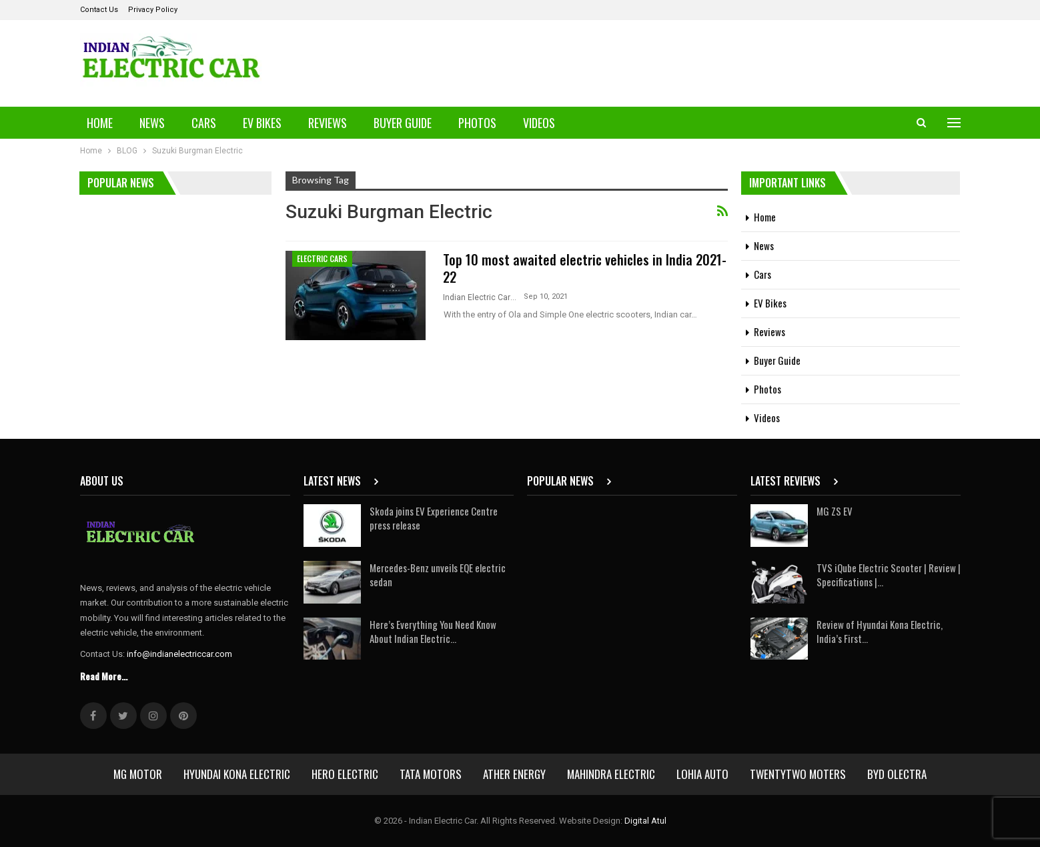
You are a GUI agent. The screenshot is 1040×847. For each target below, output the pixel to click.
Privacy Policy (152, 9)
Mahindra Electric (611, 774)
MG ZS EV (835, 511)
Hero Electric (345, 774)
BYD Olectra (897, 774)
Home (100, 122)
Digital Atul (645, 821)
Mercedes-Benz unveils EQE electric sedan (438, 574)
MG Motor (137, 774)
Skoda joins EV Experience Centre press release (434, 518)
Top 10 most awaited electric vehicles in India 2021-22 (584, 268)
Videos (539, 122)
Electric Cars (322, 258)
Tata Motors (431, 774)
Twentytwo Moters (798, 774)
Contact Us (99, 9)
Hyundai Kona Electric (236, 774)
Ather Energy (514, 774)
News (152, 122)
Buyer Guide (403, 122)
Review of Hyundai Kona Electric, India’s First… (880, 631)
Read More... (103, 676)
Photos (477, 122)
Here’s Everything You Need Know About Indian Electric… (433, 631)
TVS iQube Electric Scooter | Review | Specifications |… (889, 574)
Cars (203, 122)
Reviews (327, 122)
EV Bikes (262, 122)
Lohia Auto (702, 774)
